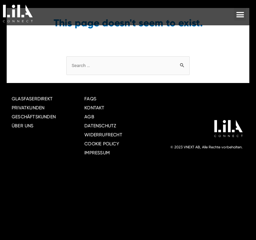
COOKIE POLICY (101, 143)
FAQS (90, 98)
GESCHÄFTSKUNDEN (34, 116)
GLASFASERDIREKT (32, 98)
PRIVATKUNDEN (28, 107)
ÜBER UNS (23, 125)
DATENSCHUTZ (100, 125)
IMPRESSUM (97, 152)
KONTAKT (94, 107)
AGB (89, 116)
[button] (240, 14)
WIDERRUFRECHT (103, 134)
